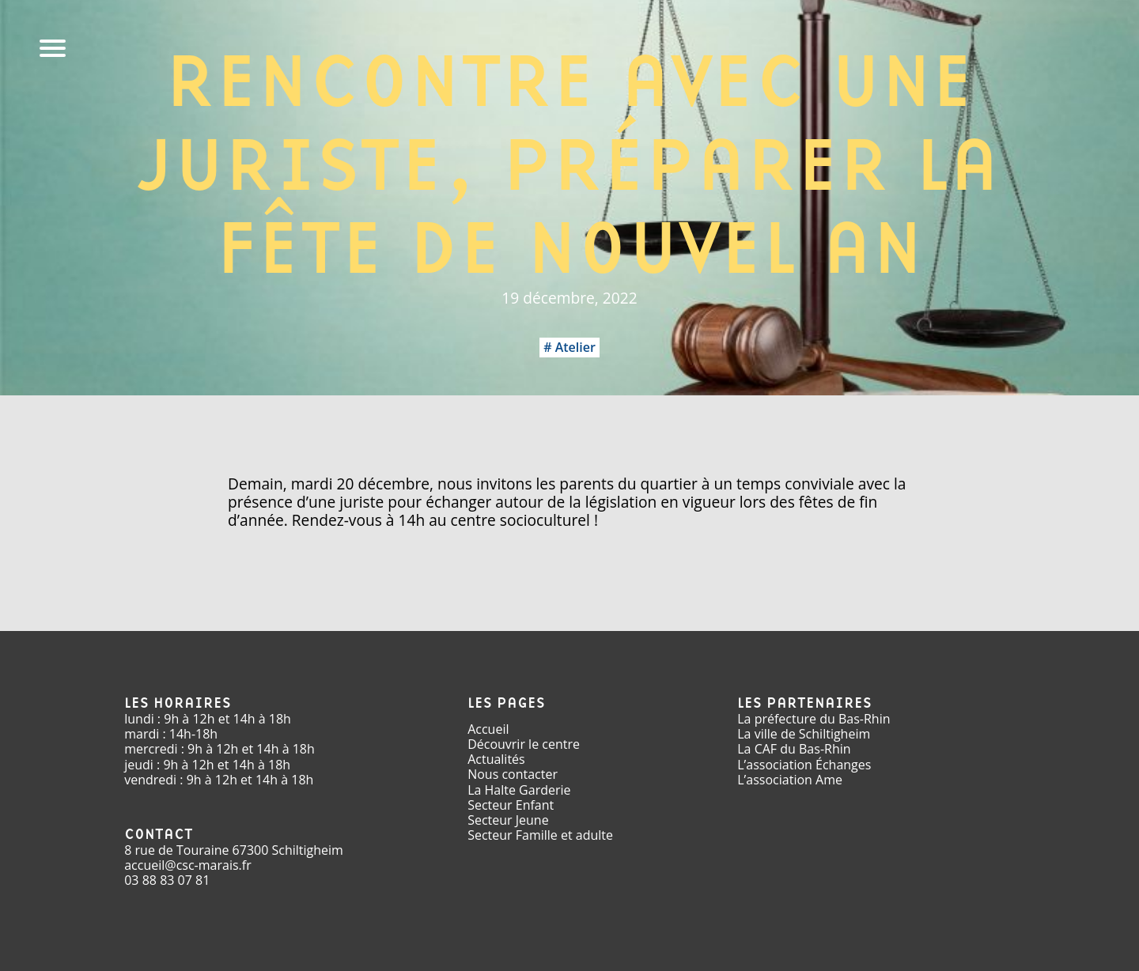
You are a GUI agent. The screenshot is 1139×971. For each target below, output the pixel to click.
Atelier (575, 347)
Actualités (496, 759)
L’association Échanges (804, 764)
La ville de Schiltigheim (803, 733)
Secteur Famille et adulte (540, 835)
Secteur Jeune (508, 820)
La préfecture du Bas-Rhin (813, 718)
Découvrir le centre (523, 744)
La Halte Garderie (518, 790)
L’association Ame (789, 779)
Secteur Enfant (510, 805)
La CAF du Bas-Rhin (793, 749)
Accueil (488, 729)
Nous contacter (512, 774)
